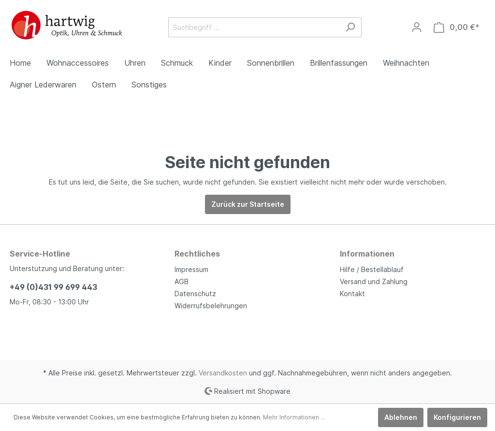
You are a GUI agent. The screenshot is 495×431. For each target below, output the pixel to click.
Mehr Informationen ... (294, 417)
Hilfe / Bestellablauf (372, 269)
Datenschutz (195, 293)
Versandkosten (223, 373)
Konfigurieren (457, 417)
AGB (182, 281)
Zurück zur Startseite (247, 204)
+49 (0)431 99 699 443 (53, 287)
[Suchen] (350, 27)
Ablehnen (400, 417)
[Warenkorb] (456, 27)
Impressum (191, 269)
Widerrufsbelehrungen (211, 306)
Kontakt (352, 293)
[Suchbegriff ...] (253, 27)
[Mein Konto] (417, 27)
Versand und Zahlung (374, 281)
